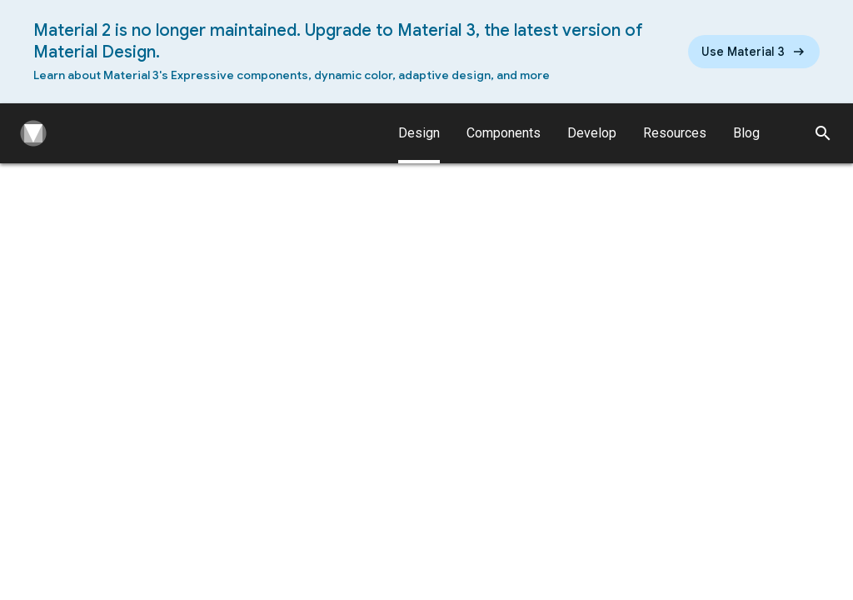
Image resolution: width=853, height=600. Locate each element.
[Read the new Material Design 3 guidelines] (754, 51)
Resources (674, 133)
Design (419, 144)
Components (503, 133)
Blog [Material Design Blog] (746, 133)
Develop (591, 133)
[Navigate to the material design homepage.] (30, 133)
